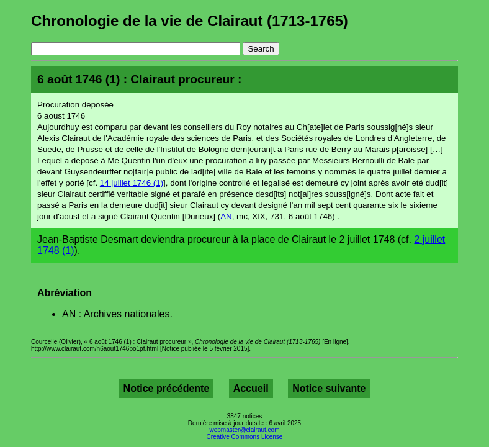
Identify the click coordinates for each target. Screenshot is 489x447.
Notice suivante (329, 388)
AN (226, 216)
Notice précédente (166, 388)
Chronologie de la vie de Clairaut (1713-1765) (189, 20)
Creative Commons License (245, 436)
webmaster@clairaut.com (245, 430)
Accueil (251, 388)
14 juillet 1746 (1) (131, 182)
